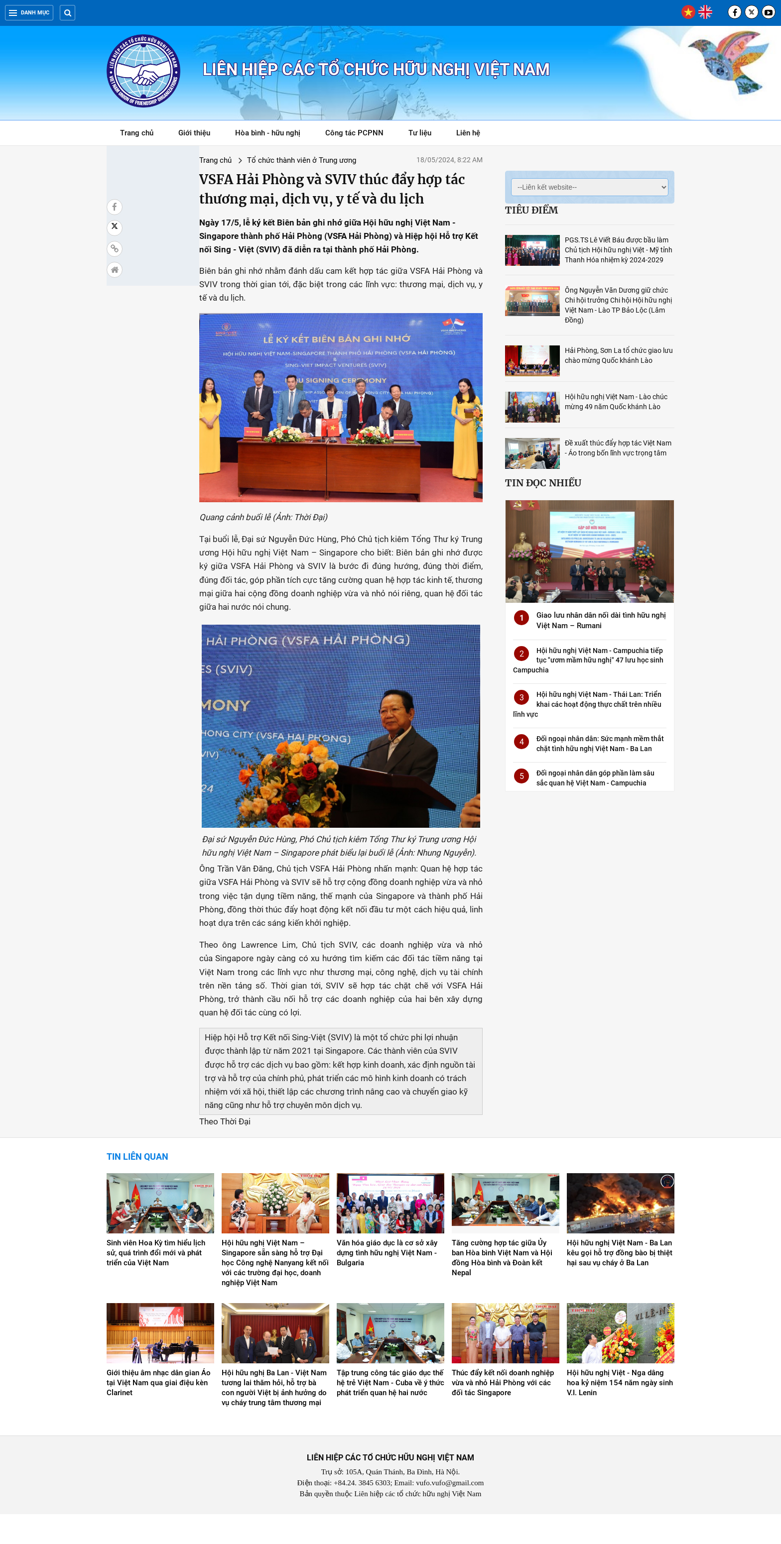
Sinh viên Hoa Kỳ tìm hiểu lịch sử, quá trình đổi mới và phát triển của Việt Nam (156, 1282)
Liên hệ (468, 132)
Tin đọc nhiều (543, 483)
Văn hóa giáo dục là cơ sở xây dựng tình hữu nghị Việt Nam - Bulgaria (387, 1282)
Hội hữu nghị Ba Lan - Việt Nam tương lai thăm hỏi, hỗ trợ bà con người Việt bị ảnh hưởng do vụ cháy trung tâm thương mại (274, 1418)
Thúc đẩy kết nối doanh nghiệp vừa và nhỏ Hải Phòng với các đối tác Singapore (503, 1413)
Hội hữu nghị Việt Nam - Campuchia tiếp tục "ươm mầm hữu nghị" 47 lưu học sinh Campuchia (588, 660)
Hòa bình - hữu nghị (267, 132)
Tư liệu (425, 134)
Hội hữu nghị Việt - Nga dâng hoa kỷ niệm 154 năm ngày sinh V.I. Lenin (620, 1413)
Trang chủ (136, 132)
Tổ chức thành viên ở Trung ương (231, 160)
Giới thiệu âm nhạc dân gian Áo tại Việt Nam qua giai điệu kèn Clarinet (159, 1413)
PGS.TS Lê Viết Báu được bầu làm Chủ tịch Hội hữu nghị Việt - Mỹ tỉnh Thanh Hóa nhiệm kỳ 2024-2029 (618, 250)
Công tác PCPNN (354, 132)
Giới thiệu (194, 132)
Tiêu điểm (531, 210)
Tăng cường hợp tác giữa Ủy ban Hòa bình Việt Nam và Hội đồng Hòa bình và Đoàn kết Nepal (502, 1287)
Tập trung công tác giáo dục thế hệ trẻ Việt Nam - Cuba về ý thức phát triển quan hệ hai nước (390, 1413)
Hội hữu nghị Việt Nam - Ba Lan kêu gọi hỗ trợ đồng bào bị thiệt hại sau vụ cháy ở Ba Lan (619, 1282)
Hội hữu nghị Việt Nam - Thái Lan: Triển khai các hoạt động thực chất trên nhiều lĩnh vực (587, 704)
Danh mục (29, 12)
